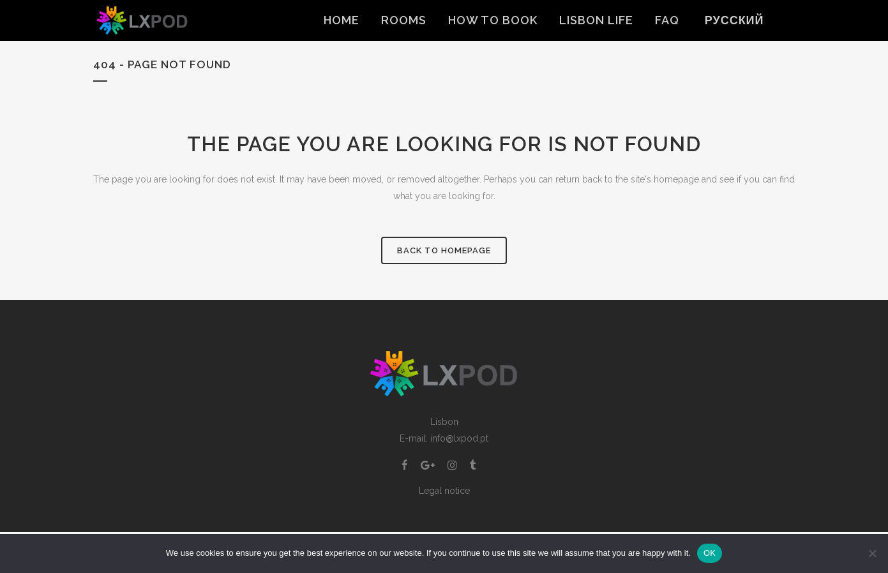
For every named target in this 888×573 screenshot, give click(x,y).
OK (710, 553)
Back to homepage (444, 250)
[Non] (872, 553)
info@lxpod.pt (459, 438)
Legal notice (444, 491)
